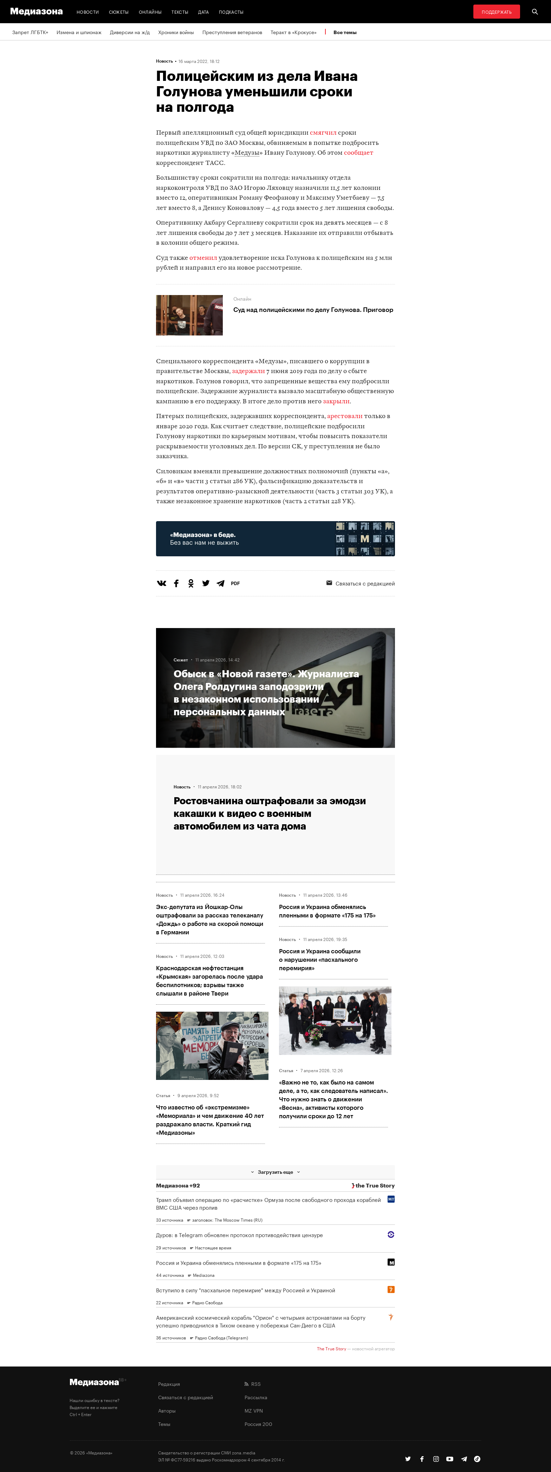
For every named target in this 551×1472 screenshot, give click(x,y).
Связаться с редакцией (360, 582)
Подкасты (231, 11)
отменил (204, 258)
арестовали (345, 417)
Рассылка (256, 1397)
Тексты (179, 11)
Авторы (167, 1410)
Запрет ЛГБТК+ (30, 32)
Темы (164, 1423)
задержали (248, 372)
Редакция (169, 1383)
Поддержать (497, 11)
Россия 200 (258, 1423)
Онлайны (150, 11)
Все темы (345, 32)
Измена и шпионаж (79, 32)
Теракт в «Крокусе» (294, 32)
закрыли (336, 402)
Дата (203, 11)
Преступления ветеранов (232, 32)
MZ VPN (254, 1410)
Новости (88, 11)
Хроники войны (176, 32)
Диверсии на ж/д (130, 32)
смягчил (323, 133)
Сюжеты (119, 11)
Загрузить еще (275, 1172)
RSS (253, 1383)
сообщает (358, 153)
